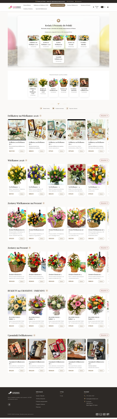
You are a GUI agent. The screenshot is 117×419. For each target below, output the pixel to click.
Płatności (38, 408)
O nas (61, 397)
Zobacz (23, 154)
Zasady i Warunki (40, 397)
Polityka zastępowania (41, 403)
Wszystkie (104, 118)
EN (104, 7)
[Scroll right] (108, 139)
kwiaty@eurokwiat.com (92, 400)
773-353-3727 (90, 397)
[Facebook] (9, 405)
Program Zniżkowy (40, 405)
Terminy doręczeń (40, 400)
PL (102, 7)
